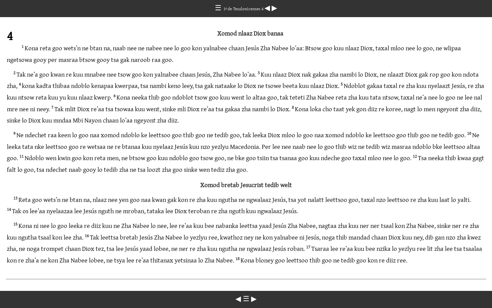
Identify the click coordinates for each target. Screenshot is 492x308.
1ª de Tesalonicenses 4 (243, 8)
